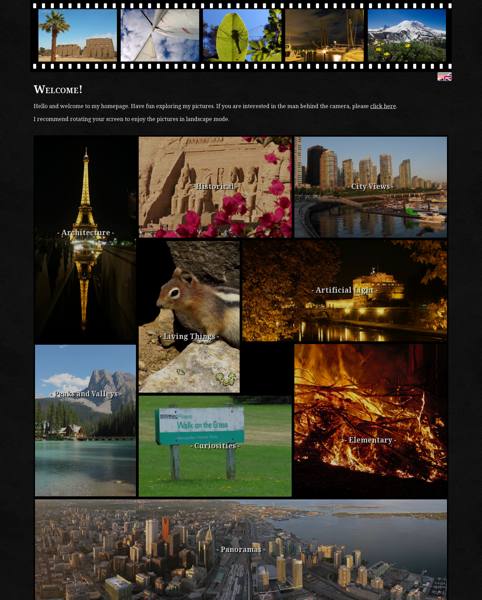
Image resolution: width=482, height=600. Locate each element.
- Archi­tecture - (85, 233)
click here (383, 106)
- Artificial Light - (344, 290)
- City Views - (370, 187)
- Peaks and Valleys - (86, 394)
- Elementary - (370, 440)
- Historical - (215, 187)
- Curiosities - (215, 446)
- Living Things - (189, 336)
